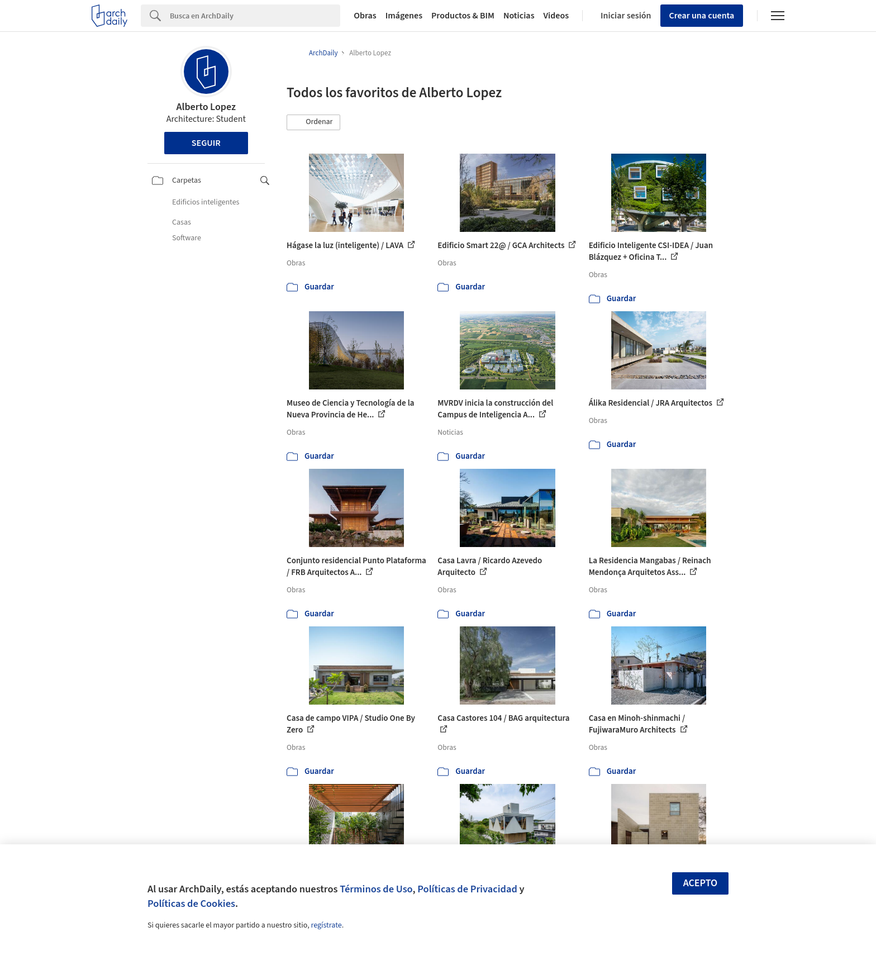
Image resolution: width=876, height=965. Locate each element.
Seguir (206, 143)
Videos (556, 15)
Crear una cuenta (702, 15)
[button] (313, 122)
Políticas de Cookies (191, 903)
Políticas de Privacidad (467, 889)
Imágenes (403, 15)
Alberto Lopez (206, 107)
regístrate (326, 925)
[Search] (255, 15)
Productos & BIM (462, 15)
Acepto (700, 883)
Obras (365, 15)
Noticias (519, 15)
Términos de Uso (376, 889)
